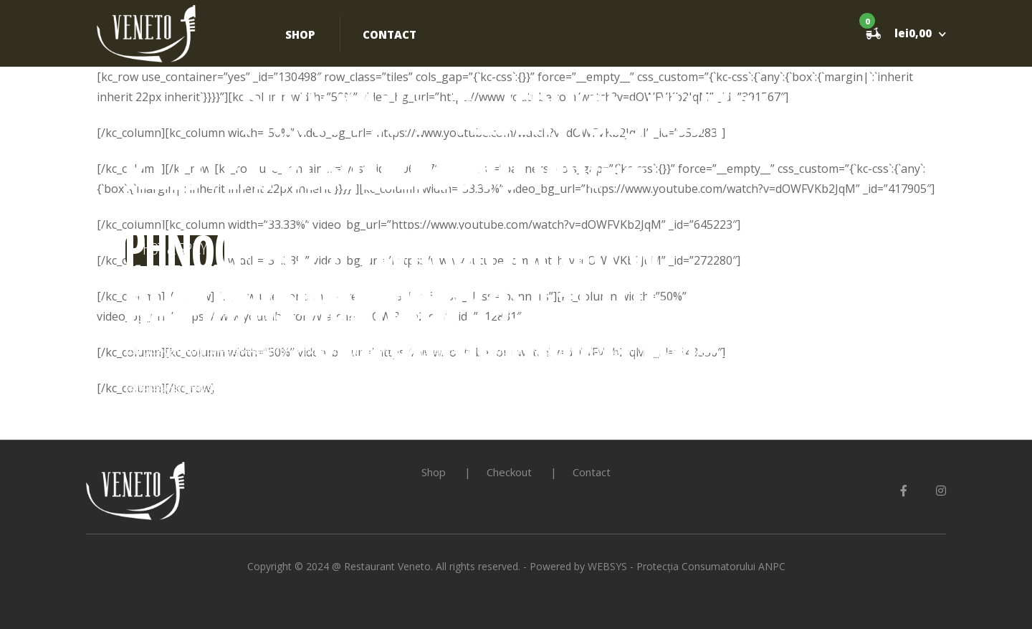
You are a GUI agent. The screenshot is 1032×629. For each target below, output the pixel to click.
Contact (389, 34)
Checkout (509, 472)
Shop (300, 34)
